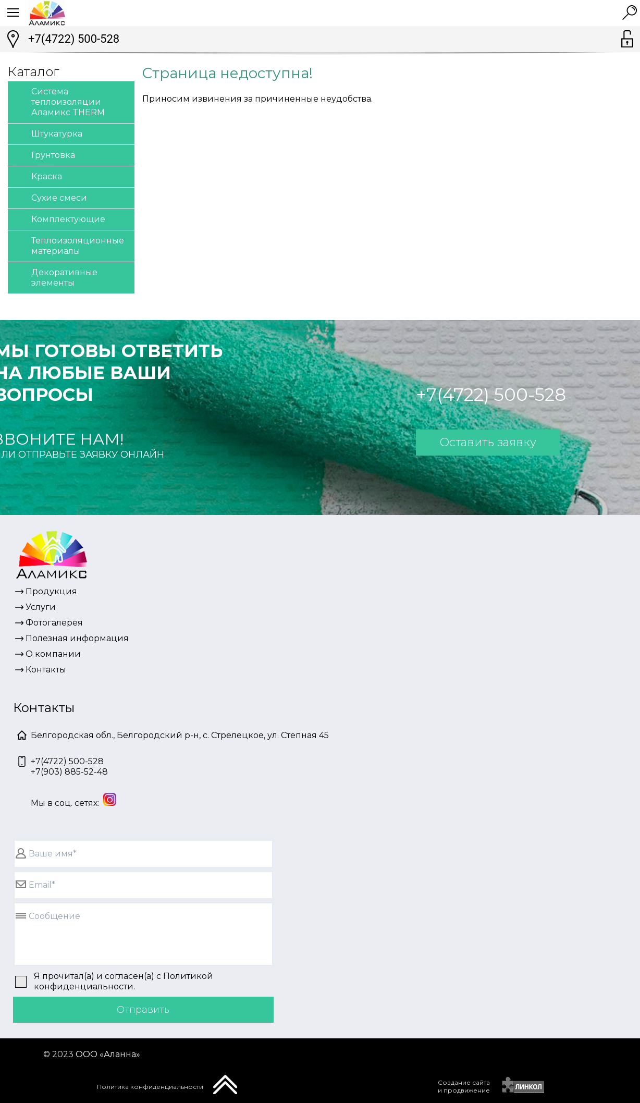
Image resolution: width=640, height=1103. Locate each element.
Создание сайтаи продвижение (464, 1086)
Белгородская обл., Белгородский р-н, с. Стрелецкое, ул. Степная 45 (180, 735)
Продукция (51, 591)
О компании (53, 654)
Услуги (41, 607)
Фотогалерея (54, 623)
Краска (37, 176)
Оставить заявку (487, 442)
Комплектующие (59, 219)
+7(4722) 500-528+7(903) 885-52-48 (69, 766)
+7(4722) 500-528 (73, 38)
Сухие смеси (50, 198)
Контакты (46, 670)
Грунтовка (44, 155)
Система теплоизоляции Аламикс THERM (59, 101)
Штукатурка (47, 134)
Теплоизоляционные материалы (68, 245)
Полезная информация (77, 638)
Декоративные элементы (55, 277)
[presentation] (363, 1085)
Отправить (143, 1009)
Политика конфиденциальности (150, 1086)
